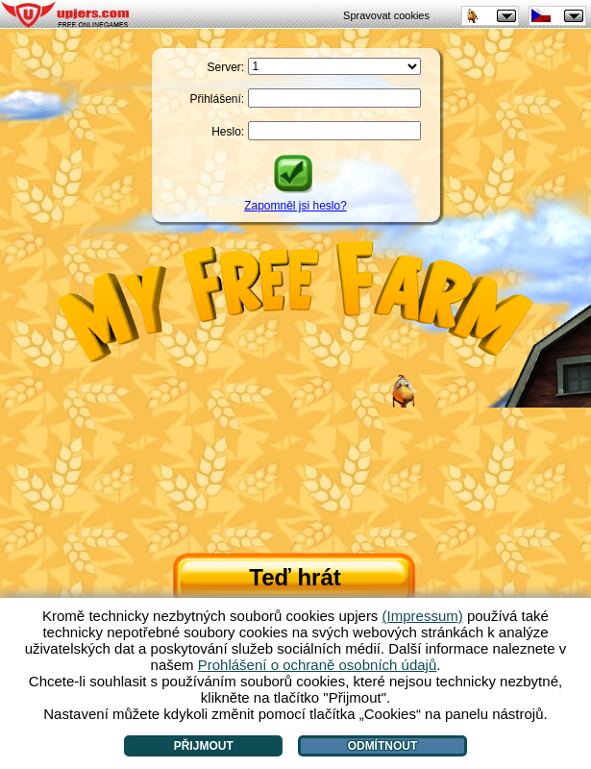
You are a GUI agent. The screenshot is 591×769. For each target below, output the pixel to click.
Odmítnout (383, 746)
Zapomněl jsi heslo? (295, 205)
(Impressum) (422, 616)
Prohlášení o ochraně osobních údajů (317, 665)
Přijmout (204, 746)
